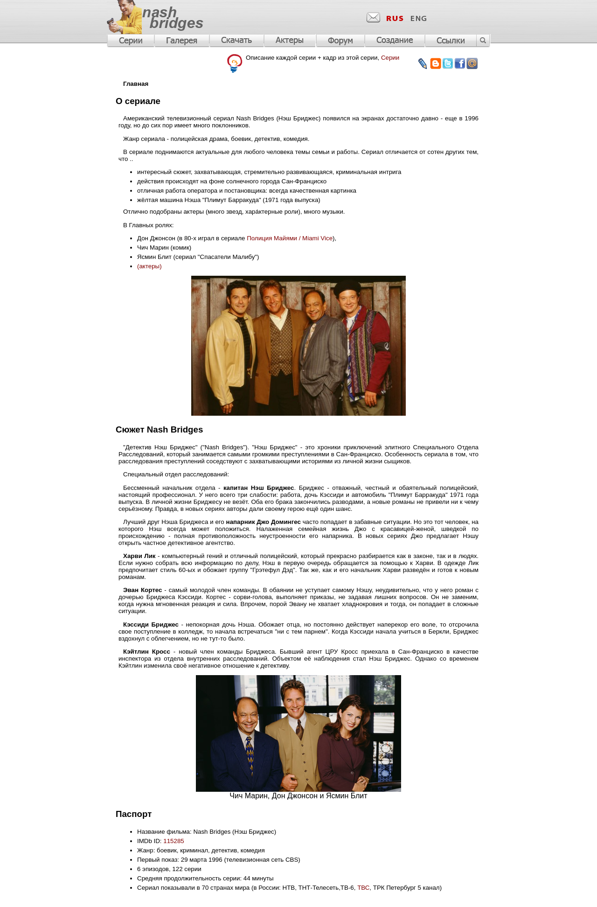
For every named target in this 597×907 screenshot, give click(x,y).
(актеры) (149, 266)
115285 (173, 840)
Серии (390, 57)
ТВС (363, 887)
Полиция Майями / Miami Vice (290, 238)
